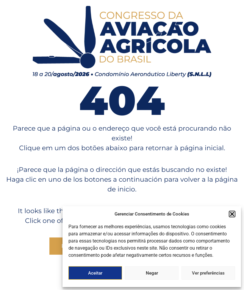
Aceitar (95, 273)
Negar (152, 273)
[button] (232, 214)
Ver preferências (208, 273)
